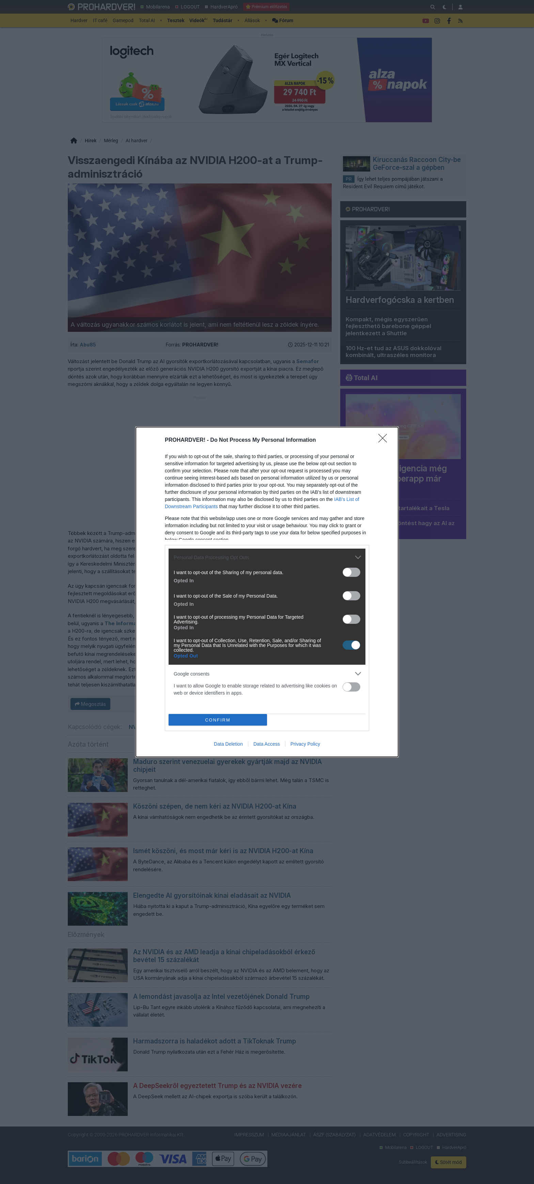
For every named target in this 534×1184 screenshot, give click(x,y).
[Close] (384, 440)
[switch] (351, 572)
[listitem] (267, 557)
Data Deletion (228, 744)
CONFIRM (218, 719)
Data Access (266, 744)
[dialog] (267, 592)
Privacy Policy (305, 744)
